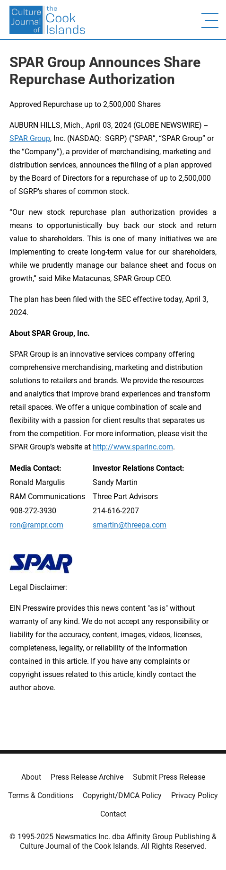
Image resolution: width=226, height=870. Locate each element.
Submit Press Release (169, 777)
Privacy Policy (194, 795)
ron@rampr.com (36, 524)
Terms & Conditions (40, 795)
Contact (113, 813)
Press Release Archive (87, 777)
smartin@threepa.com (129, 524)
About (31, 777)
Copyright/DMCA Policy (122, 795)
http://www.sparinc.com (133, 446)
